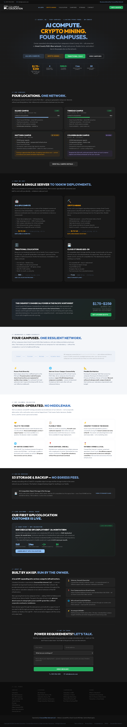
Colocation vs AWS (69, 692)
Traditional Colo (75, 56)
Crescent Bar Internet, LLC (47, 718)
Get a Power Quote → (100, 314)
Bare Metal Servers (17, 694)
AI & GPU (41, 7)
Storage (82, 7)
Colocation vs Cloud (69, 694)
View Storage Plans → (104, 493)
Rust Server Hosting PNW (71, 701)
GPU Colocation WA (17, 699)
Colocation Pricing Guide (96, 694)
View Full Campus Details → (63, 164)
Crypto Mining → (54, 56)
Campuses (73, 7)
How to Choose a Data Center (97, 697)
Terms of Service (79, 723)
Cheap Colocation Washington (46, 701)
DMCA (106, 723)
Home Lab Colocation (18, 709)
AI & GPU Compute (17, 697)
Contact (91, 7)
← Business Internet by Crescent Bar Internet (111, 2)
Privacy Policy (88, 723)
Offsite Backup (16, 705)
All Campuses (41, 692)
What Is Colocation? (94, 692)
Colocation (63, 7)
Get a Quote (116, 7)
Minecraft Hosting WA (70, 699)
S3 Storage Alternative (70, 697)
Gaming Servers (16, 711)
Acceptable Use (98, 723)
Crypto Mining (51, 7)
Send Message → (63, 669)
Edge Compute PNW (17, 707)
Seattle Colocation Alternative (46, 699)
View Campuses (95, 56)
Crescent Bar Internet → (116, 723)
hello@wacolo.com (22, 2)
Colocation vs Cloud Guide (96, 699)
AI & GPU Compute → (33, 56)
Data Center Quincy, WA (44, 694)
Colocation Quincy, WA (44, 697)
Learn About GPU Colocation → (30, 551)
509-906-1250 (9, 2)
